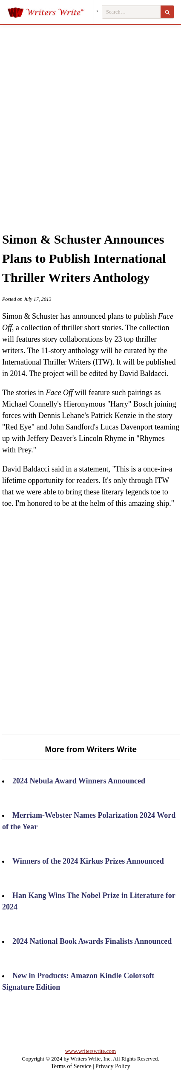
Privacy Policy (112, 1066)
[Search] (167, 12)
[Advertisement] (90, 119)
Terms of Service (71, 1066)
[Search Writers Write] (131, 12)
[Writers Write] (50, 12)
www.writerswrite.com (90, 1051)
